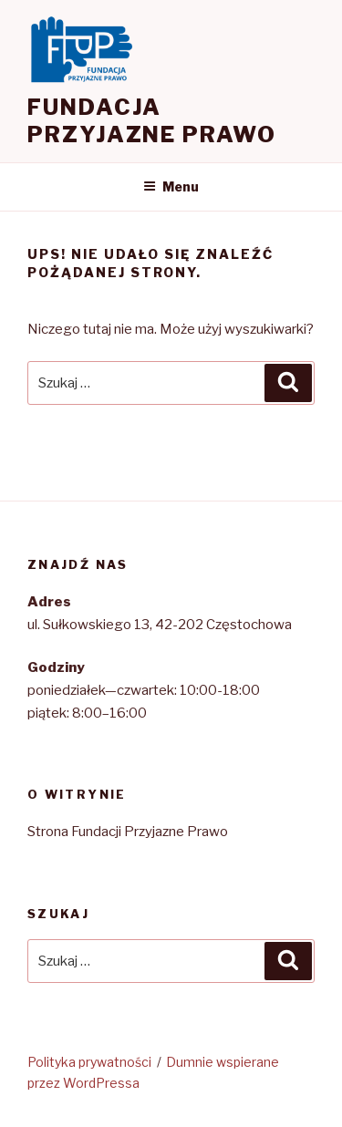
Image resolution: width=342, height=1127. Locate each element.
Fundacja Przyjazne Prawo (151, 121)
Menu (171, 186)
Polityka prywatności (89, 1062)
